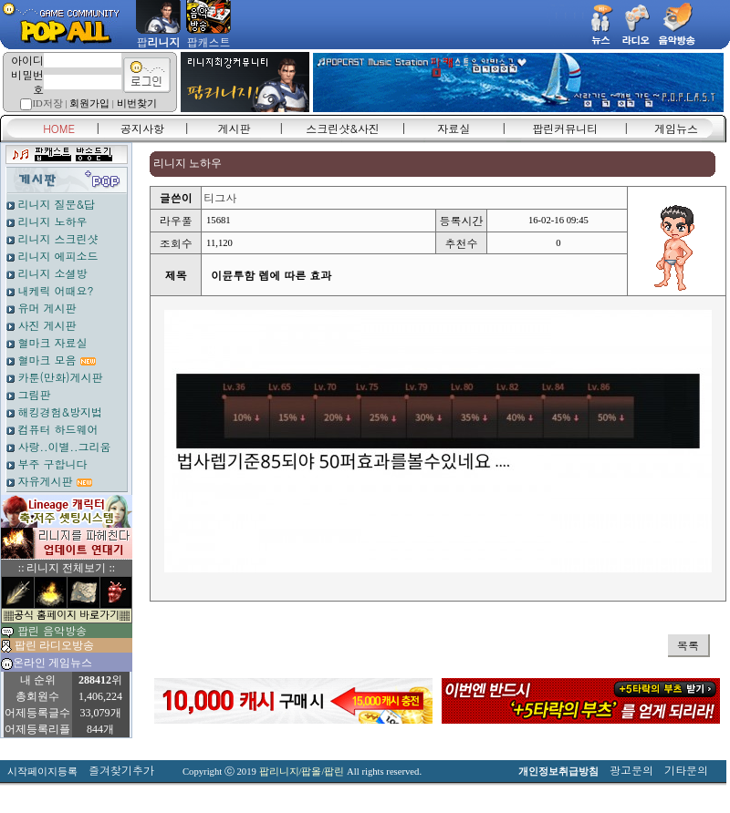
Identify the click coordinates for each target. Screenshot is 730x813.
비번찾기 (137, 103)
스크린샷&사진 (343, 128)
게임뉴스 (676, 128)
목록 (688, 645)
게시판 (234, 128)
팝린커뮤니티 (565, 128)
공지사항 (142, 128)
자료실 (453, 128)
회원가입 (89, 103)
